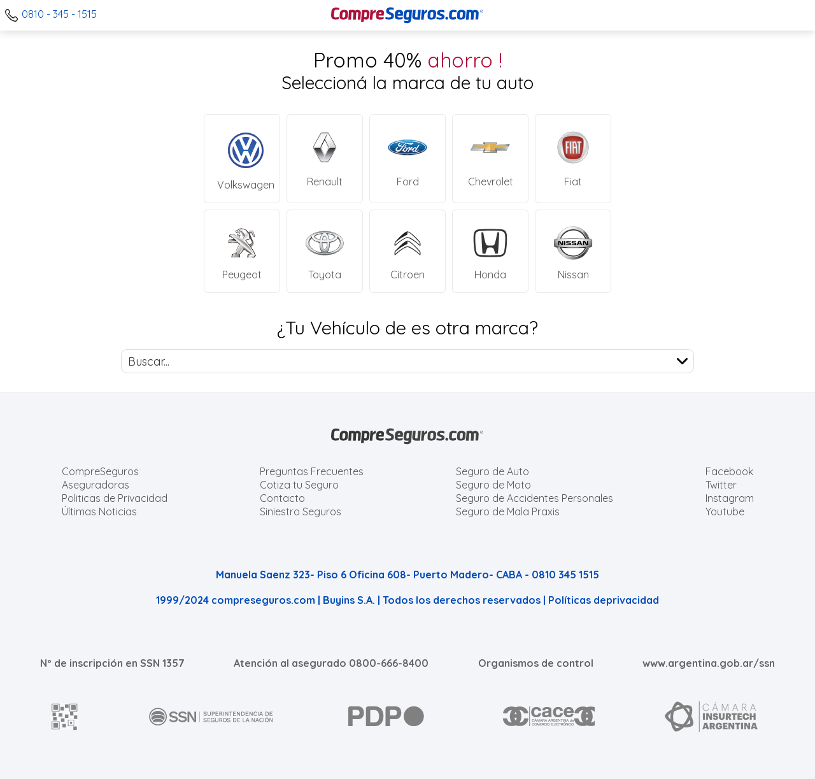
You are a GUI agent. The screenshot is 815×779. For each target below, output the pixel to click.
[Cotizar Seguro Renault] (325, 158)
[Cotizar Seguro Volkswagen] (242, 158)
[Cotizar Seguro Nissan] (573, 251)
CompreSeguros (100, 471)
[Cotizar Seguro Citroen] (407, 251)
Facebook (729, 471)
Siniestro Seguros (300, 511)
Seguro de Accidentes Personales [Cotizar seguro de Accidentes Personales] (534, 498)
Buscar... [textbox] (148, 361)
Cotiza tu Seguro (299, 485)
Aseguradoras (95, 485)
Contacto (282, 498)
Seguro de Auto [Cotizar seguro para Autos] (492, 471)
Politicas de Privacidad (114, 498)
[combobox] (407, 361)
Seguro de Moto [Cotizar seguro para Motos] (493, 485)
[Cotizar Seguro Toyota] (325, 251)
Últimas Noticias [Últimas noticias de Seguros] (99, 511)
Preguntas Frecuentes (312, 471)
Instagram (729, 498)
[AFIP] (65, 716)
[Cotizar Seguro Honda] (490, 251)
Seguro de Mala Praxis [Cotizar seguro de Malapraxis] (508, 511)
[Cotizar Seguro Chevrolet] (490, 158)
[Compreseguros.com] (407, 15)
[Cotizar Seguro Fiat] (573, 158)
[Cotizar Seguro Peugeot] (242, 251)
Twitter (721, 485)
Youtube (724, 511)
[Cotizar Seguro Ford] (407, 158)
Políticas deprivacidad (603, 600)
